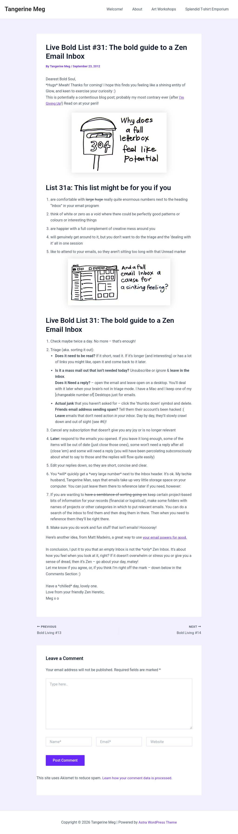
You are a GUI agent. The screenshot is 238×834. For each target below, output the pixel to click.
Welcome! (121, 9)
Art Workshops (166, 9)
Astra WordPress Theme (158, 822)
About (142, 9)
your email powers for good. (166, 537)
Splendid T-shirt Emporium (208, 9)
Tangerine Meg (25, 9)
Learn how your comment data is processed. (138, 778)
